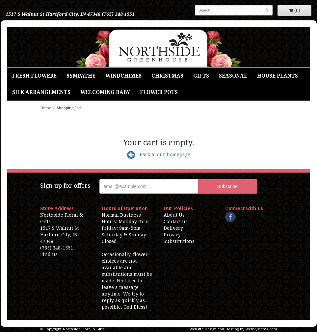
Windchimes (123, 76)
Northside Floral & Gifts (158, 47)
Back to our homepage (158, 154)
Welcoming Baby (105, 92)
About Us (174, 215)
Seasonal (233, 76)
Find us (49, 254)
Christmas (167, 76)
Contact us (176, 221)
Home (45, 108)
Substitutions (179, 241)
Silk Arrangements (41, 92)
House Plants (277, 76)
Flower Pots (159, 92)
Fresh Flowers (34, 76)
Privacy (172, 234)
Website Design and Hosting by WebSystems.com (233, 329)
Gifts (201, 76)
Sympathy (80, 76)
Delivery (173, 228)
